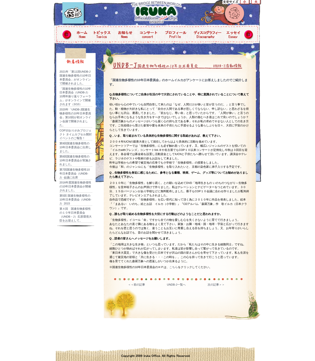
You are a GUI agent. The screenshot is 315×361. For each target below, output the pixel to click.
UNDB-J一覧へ (176, 284)
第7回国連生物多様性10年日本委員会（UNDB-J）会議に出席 (75, 173)
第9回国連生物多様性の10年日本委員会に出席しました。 (75, 147)
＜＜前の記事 (136, 284)
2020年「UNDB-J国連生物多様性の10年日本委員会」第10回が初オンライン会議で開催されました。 (75, 117)
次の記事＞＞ (216, 284)
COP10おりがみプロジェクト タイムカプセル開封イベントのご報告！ (76, 134)
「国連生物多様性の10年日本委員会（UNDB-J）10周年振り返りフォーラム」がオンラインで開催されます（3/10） (75, 96)
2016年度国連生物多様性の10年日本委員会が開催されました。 (75, 186)
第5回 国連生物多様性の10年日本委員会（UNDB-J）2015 (75, 199)
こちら (173, 267)
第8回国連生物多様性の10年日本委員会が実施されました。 (75, 160)
